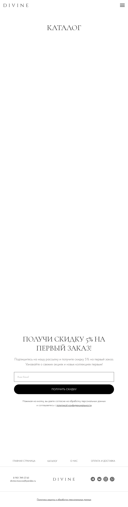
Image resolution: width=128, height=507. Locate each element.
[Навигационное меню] (122, 5)
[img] (105, 479)
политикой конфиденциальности (74, 405)
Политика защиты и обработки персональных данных (64, 499)
